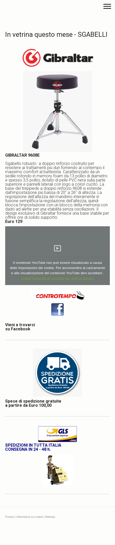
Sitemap (50, 517)
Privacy (9, 517)
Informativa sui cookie (29, 517)
